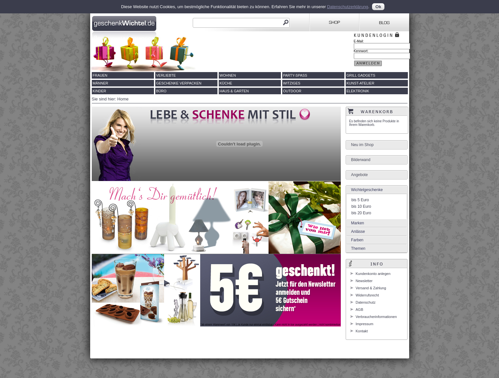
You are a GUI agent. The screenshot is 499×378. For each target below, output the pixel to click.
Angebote (359, 175)
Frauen (100, 75)
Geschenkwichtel (124, 22)
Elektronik (358, 91)
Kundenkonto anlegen (373, 274)
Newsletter (364, 281)
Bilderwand (360, 160)
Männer (100, 83)
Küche (226, 83)
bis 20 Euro (361, 213)
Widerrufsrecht (367, 295)
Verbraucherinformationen (376, 317)
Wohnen (228, 75)
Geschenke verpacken (178, 83)
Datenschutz (366, 302)
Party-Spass (295, 75)
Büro (161, 91)
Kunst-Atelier (360, 83)
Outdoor (292, 91)
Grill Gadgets (361, 75)
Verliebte (166, 75)
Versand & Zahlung (371, 288)
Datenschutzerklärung (347, 6)
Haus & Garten (234, 91)
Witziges (291, 83)
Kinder (99, 91)
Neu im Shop (362, 145)
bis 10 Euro (361, 206)
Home (123, 99)
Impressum (364, 324)
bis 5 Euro (360, 200)
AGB (359, 309)
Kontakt (362, 331)
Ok (378, 6)
